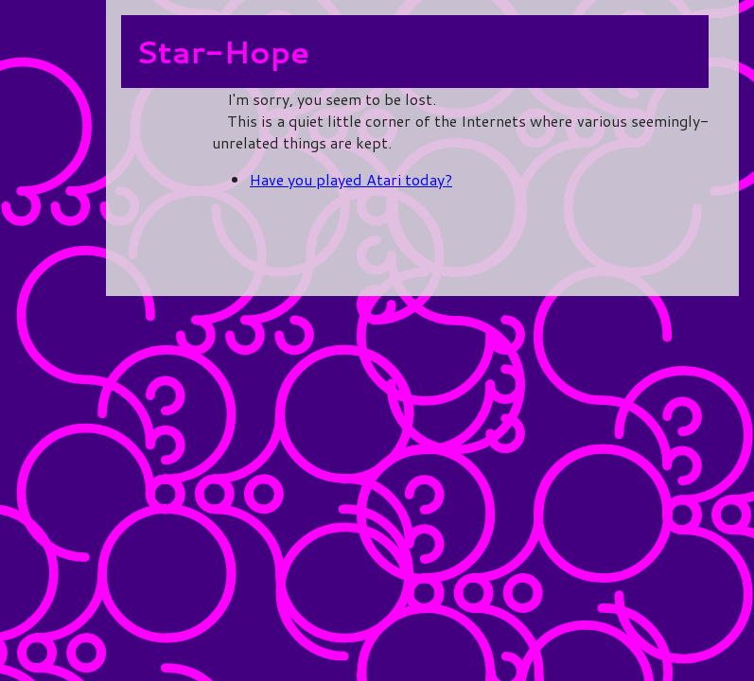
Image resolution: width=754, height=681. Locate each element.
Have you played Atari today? (351, 179)
